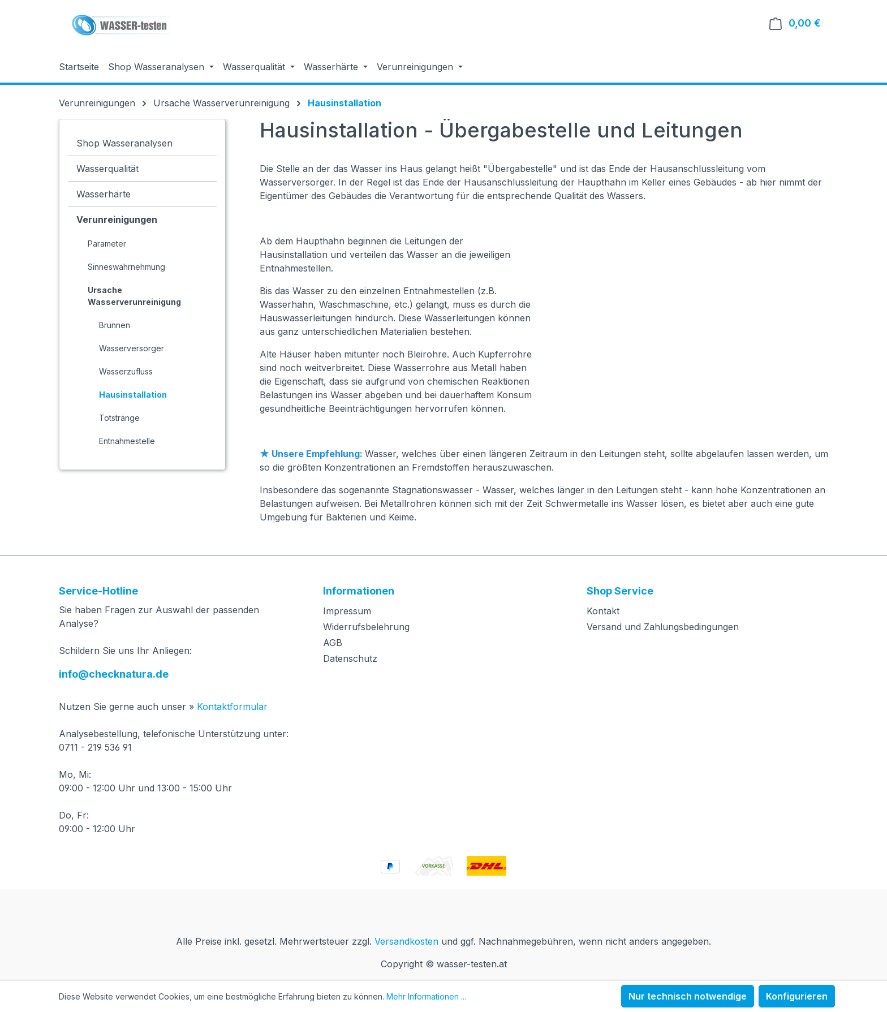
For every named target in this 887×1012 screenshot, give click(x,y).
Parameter (107, 243)
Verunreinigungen (116, 219)
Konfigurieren (797, 996)
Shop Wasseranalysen (124, 143)
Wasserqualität (107, 168)
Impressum (347, 611)
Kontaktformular (232, 706)
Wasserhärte (103, 194)
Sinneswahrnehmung (126, 267)
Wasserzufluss (126, 371)
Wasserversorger (131, 348)
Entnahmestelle (127, 441)
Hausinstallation (133, 394)
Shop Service (620, 591)
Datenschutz (350, 658)
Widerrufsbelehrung (366, 626)
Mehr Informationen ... (426, 996)
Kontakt (603, 611)
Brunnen (114, 325)
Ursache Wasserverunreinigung (134, 296)
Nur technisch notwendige (687, 996)
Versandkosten (406, 941)
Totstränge (119, 418)
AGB (332, 642)
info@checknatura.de (114, 674)
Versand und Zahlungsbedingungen (663, 626)
